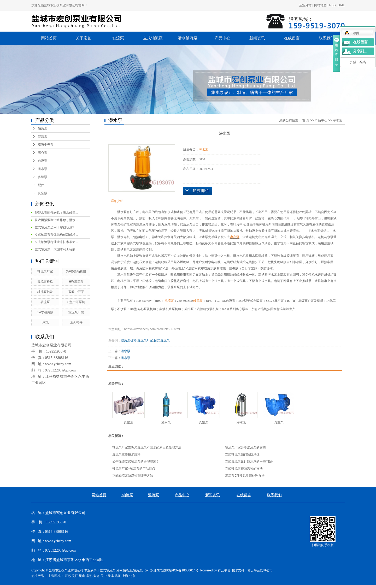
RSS (332, 5)
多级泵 (42, 177)
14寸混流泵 (45, 312)
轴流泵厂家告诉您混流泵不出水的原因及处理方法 (146, 447)
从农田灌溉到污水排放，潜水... (56, 220)
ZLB (190, 301)
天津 (111, 576)
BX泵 (45, 322)
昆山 (82, 576)
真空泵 (42, 193)
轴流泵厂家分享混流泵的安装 (245, 447)
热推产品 (37, 576)
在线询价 (197, 191)
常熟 (89, 576)
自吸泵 (42, 161)
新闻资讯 (257, 38)
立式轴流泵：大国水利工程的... (56, 249)
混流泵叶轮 (76, 312)
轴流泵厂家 (45, 271)
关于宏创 (83, 38)
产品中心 (222, 38)
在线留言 (292, 38)
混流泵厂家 (145, 340)
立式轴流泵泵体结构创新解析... (56, 235)
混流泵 (42, 136)
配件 (41, 185)
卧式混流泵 (162, 340)
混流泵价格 (45, 281)
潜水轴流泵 (187, 38)
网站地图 (320, 5)
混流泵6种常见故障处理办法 (245, 475)
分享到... (360, 51)
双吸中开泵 (46, 144)
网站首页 (49, 38)
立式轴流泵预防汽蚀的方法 (244, 468)
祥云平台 (224, 570)
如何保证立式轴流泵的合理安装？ (135, 461)
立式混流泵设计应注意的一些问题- (249, 461)
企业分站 (305, 5)
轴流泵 (118, 38)
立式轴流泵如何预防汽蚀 (242, 454)
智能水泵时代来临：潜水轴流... (56, 213)
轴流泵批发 (45, 292)
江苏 (68, 576)
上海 (125, 576)
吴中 (104, 576)
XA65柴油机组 (76, 271)
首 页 (305, 120)
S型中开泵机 (76, 302)
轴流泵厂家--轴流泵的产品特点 (133, 468)
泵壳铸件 (76, 322)
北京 (132, 576)
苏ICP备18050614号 (184, 570)
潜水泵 (42, 169)
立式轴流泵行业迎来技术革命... (56, 242)
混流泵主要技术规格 (126, 454)
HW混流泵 (76, 281)
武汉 (118, 576)
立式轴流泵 (153, 38)
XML (341, 5)
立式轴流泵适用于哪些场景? (54, 227)
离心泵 (42, 153)
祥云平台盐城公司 (260, 570)
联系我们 (326, 38)
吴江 (75, 576)
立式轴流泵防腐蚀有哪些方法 (132, 475)
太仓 (96, 576)
